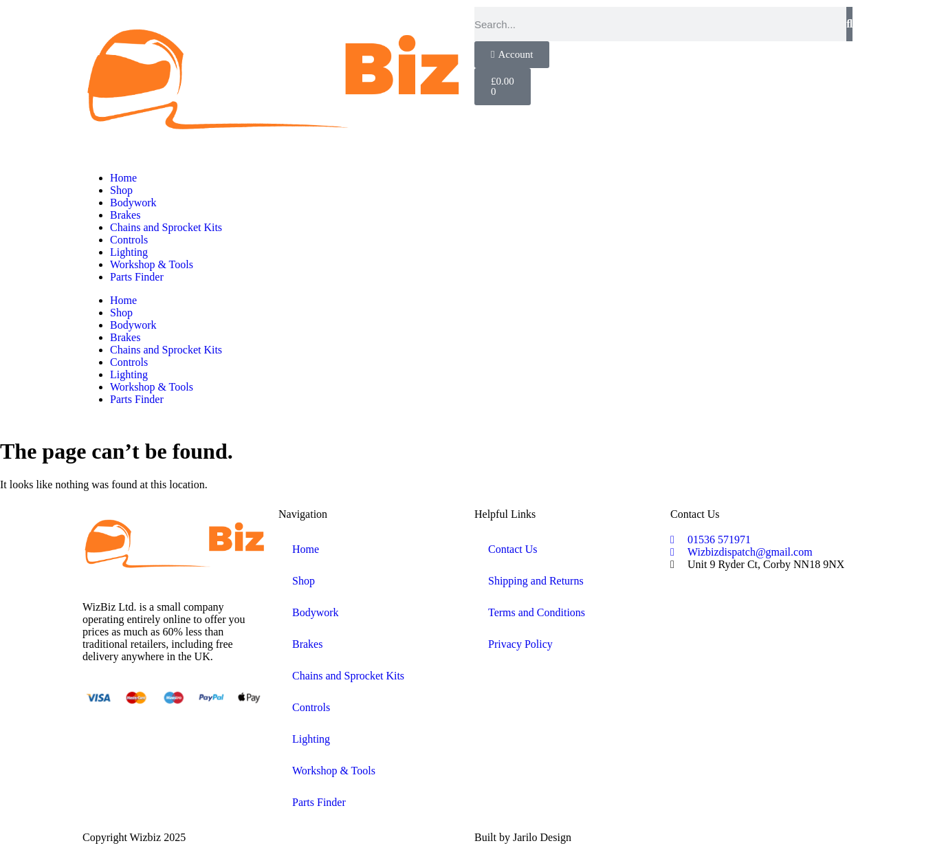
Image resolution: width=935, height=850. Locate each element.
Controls (129, 240)
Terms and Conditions (536, 612)
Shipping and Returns (536, 581)
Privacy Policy (520, 644)
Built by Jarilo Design (522, 837)
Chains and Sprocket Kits (166, 227)
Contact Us (513, 549)
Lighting (129, 252)
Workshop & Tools (151, 264)
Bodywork (133, 202)
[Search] (849, 24)
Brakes (125, 215)
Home (123, 178)
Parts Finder (137, 277)
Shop (121, 190)
